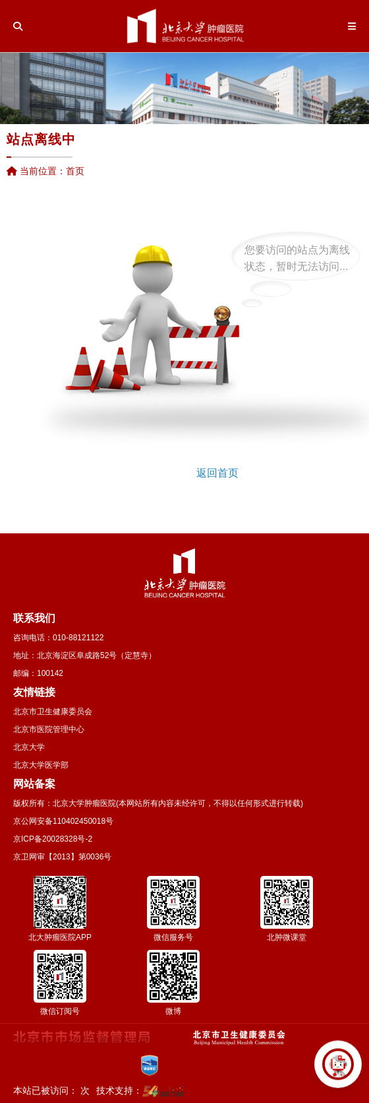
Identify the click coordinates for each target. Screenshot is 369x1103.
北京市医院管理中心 (48, 729)
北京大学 (29, 747)
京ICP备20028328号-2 (52, 839)
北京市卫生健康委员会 (52, 711)
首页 (75, 171)
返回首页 (217, 473)
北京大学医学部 (41, 765)
